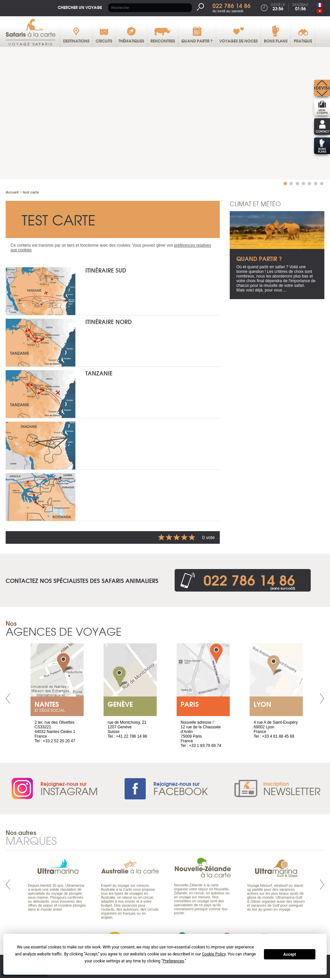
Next (322, 699)
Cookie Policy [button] (213, 954)
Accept (290, 954)
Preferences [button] (173, 961)
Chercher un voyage (80, 7)
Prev (8, 699)
